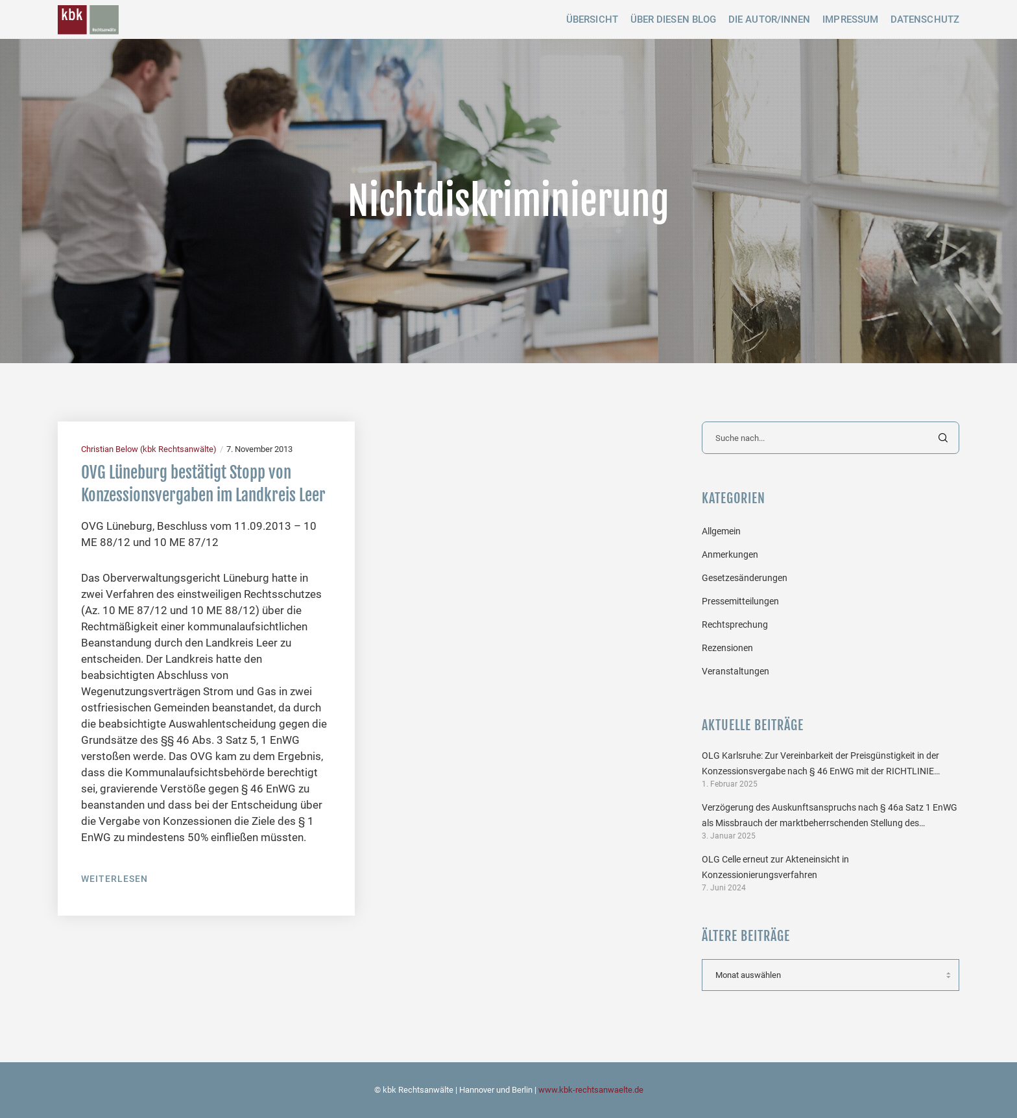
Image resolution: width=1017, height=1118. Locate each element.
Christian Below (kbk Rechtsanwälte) (149, 449)
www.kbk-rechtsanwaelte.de (590, 1090)
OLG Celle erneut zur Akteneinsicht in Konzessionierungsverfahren (775, 867)
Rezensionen (727, 648)
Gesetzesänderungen (744, 578)
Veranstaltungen (735, 671)
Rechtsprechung (735, 624)
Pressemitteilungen (740, 601)
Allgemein (721, 531)
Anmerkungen (730, 554)
